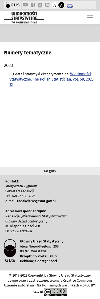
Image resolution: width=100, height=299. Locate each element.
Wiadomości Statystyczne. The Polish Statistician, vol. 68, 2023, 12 (51, 79)
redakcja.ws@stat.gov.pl (36, 201)
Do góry (50, 171)
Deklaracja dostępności (38, 261)
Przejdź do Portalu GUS (38, 256)
